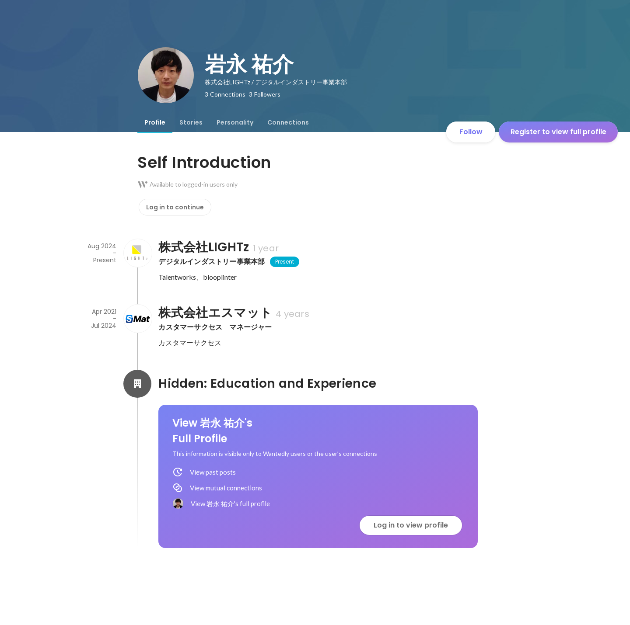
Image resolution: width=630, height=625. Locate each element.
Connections (288, 122)
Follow (471, 132)
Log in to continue (175, 207)
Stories (191, 122)
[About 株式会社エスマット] (137, 318)
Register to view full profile (558, 132)
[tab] (154, 122)
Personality (235, 122)
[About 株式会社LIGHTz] (137, 253)
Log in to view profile (411, 525)
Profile (154, 122)
